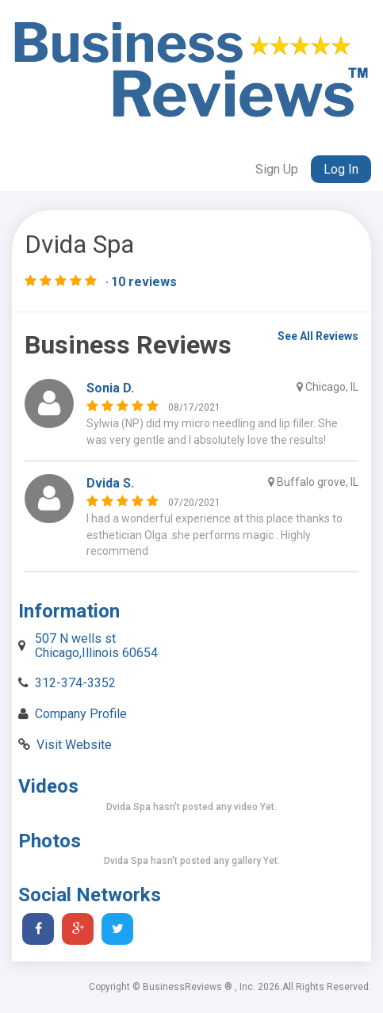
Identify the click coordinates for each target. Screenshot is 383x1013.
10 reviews (144, 281)
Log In (341, 169)
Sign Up (276, 169)
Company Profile (81, 713)
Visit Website (74, 744)
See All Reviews (318, 336)
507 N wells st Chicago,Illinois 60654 (96, 645)
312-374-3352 (75, 682)
